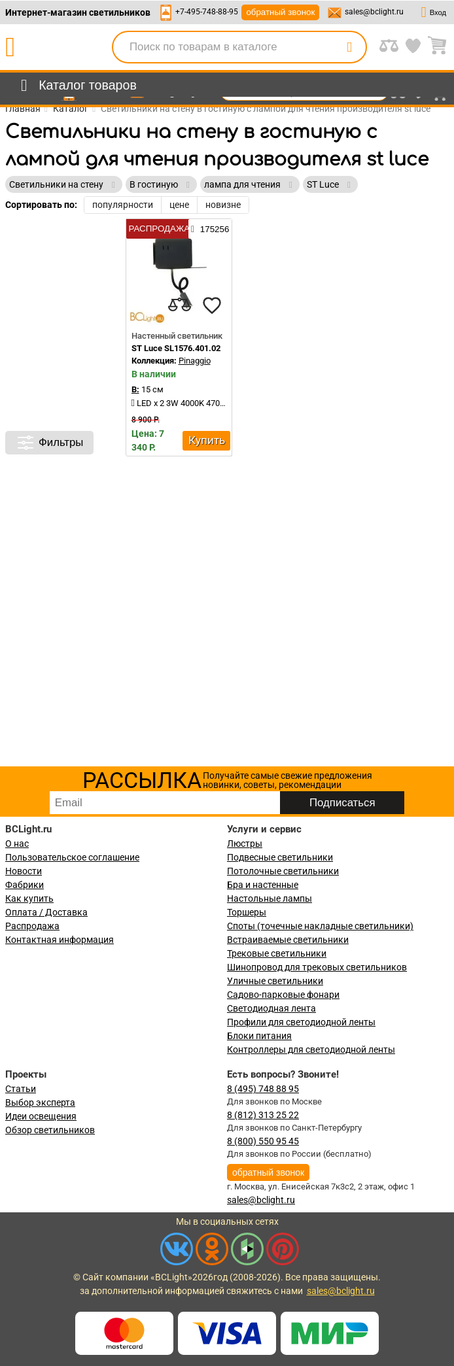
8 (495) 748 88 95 (263, 1089)
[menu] (76, 86)
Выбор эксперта (40, 1102)
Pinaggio (195, 361)
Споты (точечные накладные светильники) (320, 926)
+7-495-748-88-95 (206, 11)
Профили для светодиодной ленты (301, 1022)
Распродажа (32, 926)
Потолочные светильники (283, 871)
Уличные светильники (275, 981)
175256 (210, 229)
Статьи (20, 1089)
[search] (349, 47)
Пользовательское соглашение (72, 857)
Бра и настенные (262, 884)
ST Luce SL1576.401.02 (175, 348)
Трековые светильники (276, 953)
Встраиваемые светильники (288, 939)
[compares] (179, 305)
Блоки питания (259, 1036)
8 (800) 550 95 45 (263, 1141)
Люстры (244, 843)
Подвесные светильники (280, 857)
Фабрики (24, 884)
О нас (17, 843)
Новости (23, 871)
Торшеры (246, 912)
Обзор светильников (50, 1130)
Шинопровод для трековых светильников (317, 967)
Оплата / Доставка (46, 912)
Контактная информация (59, 939)
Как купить (29, 898)
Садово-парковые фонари (283, 994)
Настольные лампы (269, 898)
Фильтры (49, 442)
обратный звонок (280, 12)
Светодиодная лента (271, 1008)
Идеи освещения (41, 1116)
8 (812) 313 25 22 (263, 1115)
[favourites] (212, 305)
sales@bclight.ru (374, 11)
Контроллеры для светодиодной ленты (311, 1049)
